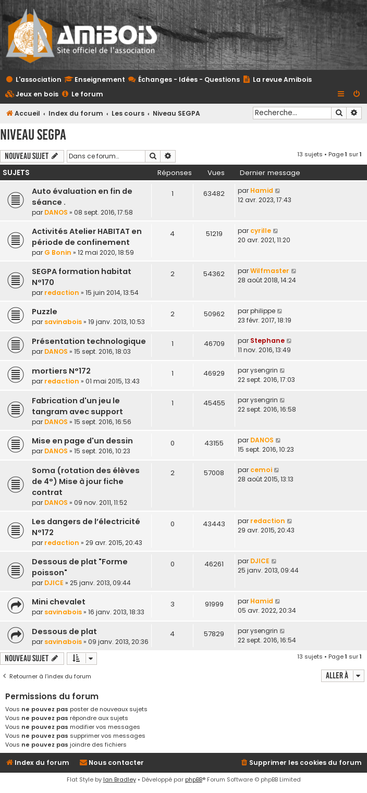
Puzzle (44, 311)
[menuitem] (31, 95)
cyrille (260, 230)
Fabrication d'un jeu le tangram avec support (77, 406)
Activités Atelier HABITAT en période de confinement (87, 236)
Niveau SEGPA (33, 135)
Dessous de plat (64, 631)
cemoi (261, 469)
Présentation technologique (89, 341)
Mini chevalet (58, 602)
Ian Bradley (119, 779)
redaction (61, 292)
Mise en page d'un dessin (82, 441)
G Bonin (57, 252)
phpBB (193, 779)
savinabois (63, 321)
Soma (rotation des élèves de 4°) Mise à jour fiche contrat (86, 481)
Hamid (261, 190)
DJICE (54, 582)
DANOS (56, 212)
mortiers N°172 (61, 371)
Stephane (267, 340)
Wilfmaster (269, 270)
